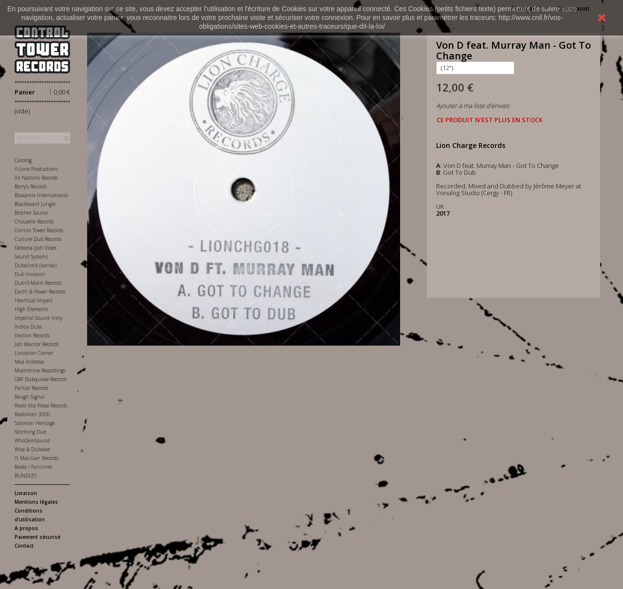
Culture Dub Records (38, 239)
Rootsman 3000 (32, 414)
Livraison (26, 493)
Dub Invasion (30, 274)
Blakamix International (41, 195)
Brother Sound (31, 212)
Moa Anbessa (29, 361)
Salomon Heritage (35, 423)
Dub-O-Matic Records (38, 282)
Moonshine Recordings (40, 370)
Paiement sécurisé (37, 537)
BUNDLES (26, 475)
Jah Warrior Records (37, 344)
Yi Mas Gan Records (36, 458)
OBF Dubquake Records (41, 379)
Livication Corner (34, 353)
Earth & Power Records (40, 291)
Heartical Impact (34, 300)
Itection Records (32, 335)
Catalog (23, 160)
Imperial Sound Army (39, 317)
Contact (24, 545)
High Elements (31, 309)
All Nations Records (36, 177)
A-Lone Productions (36, 169)
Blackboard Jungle (35, 204)
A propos (26, 528)
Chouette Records (34, 221)
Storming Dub (30, 431)
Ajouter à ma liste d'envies (472, 105)
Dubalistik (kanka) (35, 265)
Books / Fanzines (33, 466)
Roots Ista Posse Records (41, 405)
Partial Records (31, 388)
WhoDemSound (32, 440)
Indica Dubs (28, 326)
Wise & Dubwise (32, 449)
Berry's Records (31, 186)
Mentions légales (36, 501)
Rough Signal (30, 396)
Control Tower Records (39, 230)
